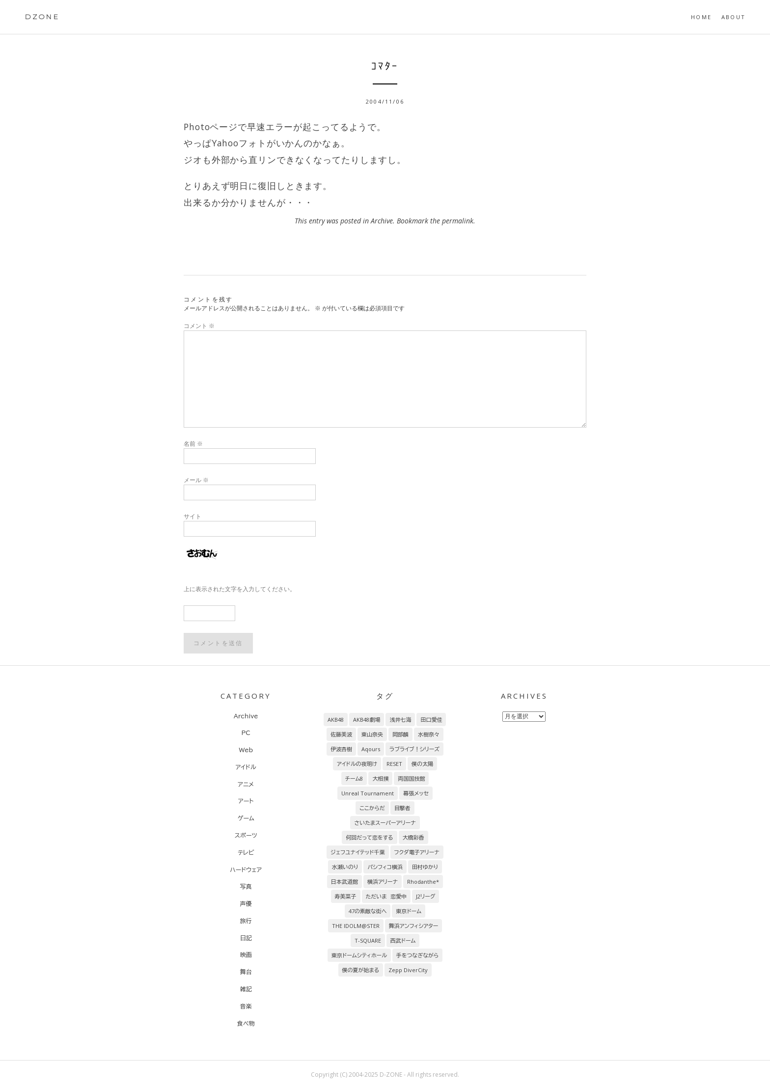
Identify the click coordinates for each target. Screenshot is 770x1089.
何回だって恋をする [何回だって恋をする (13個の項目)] (369, 837)
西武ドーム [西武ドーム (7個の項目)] (403, 940)
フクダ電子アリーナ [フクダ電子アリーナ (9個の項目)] (417, 852)
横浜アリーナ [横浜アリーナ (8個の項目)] (382, 881)
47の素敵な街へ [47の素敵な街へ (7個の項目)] (368, 911)
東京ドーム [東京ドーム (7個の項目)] (408, 911)
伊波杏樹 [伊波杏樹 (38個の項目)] (341, 749)
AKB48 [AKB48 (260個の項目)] (336, 719)
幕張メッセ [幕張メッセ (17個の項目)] (416, 793)
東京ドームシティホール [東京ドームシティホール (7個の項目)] (359, 955)
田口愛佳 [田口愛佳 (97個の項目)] (431, 719)
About (733, 17)
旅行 (246, 921)
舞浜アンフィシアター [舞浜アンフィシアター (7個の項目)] (414, 925)
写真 (246, 886)
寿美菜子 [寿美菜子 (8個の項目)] (346, 896)
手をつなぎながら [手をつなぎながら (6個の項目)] (417, 955)
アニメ (246, 784)
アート (245, 801)
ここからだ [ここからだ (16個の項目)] (372, 808)
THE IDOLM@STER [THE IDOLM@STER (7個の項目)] (356, 925)
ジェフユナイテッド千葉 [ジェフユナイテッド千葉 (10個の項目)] (357, 852)
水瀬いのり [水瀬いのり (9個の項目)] (345, 867)
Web (246, 750)
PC (245, 732)
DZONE (42, 16)
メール (196, 480)
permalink (457, 220)
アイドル (246, 767)
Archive (382, 220)
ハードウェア (246, 869)
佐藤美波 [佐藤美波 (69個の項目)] (341, 734)
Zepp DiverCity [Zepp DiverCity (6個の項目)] (408, 970)
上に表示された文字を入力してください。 (240, 589)
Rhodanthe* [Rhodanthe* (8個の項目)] (423, 881)
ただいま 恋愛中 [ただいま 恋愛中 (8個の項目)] (386, 896)
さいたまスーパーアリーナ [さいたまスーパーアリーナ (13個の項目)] (384, 822)
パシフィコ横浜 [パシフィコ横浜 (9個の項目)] (385, 867)
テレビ (246, 852)
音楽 (246, 1006)
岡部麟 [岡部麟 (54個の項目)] (400, 734)
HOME (701, 17)
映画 (246, 954)
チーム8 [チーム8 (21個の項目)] (354, 778)
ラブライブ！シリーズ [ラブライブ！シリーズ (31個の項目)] (414, 749)
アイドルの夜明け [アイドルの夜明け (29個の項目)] (357, 763)
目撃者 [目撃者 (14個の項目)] (402, 808)
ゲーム (246, 818)
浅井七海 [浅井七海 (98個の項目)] (400, 719)
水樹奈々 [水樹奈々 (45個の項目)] (429, 734)
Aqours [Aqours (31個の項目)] (370, 749)
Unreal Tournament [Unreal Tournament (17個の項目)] (367, 793)
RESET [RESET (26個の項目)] (394, 763)
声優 (246, 903)
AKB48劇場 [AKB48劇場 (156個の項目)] (366, 719)
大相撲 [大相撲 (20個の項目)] (380, 778)
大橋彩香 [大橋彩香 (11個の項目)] (413, 837)
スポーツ (246, 835)
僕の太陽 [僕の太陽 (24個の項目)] (422, 763)
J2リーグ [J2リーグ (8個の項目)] (425, 896)
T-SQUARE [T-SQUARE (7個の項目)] (368, 940)
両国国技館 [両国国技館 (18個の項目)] (411, 778)
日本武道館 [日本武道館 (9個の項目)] (344, 881)
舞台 (246, 972)
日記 (246, 938)
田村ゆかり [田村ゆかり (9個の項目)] (425, 867)
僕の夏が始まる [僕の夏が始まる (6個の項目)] (361, 970)
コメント (199, 326)
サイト (192, 516)
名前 (193, 443)
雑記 (246, 989)
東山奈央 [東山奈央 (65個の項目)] (372, 734)
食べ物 (246, 1023)
